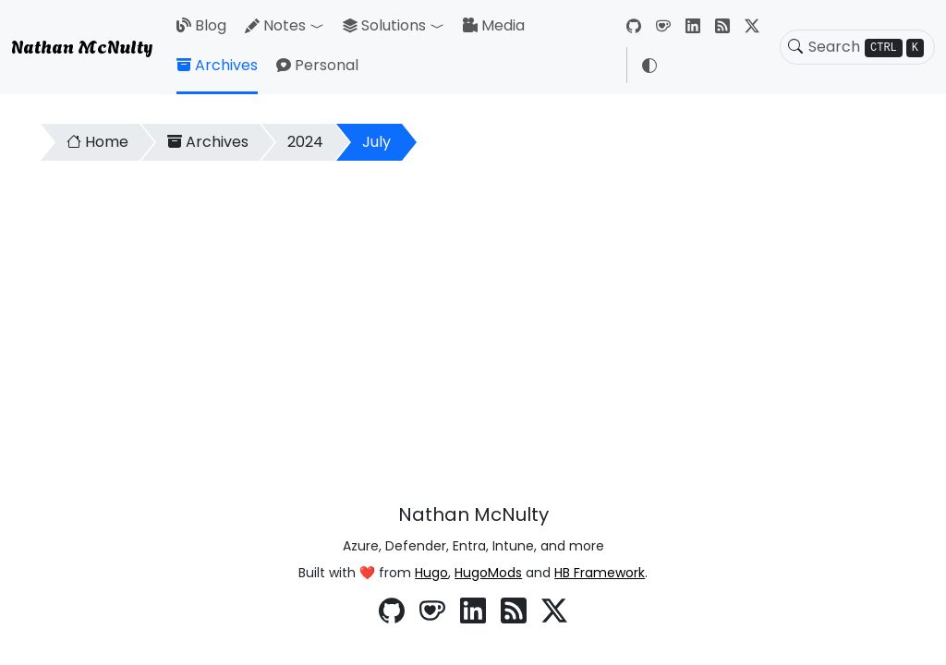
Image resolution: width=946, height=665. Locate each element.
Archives (217, 65)
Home (97, 141)
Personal (317, 65)
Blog (201, 25)
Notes (275, 25)
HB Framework (599, 572)
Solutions (384, 25)
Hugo (431, 572)
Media (494, 25)
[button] (320, 26)
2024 (305, 141)
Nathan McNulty (81, 45)
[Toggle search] (795, 47)
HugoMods (488, 572)
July (376, 141)
